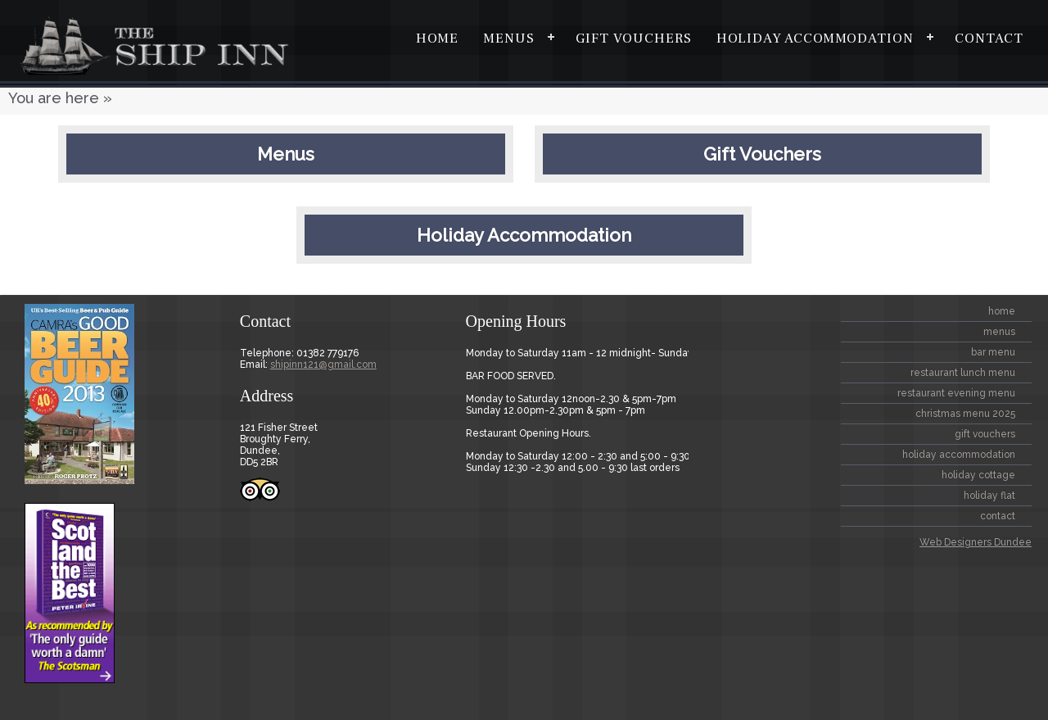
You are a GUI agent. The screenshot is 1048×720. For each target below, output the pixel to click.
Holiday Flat (989, 495)
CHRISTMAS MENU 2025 (965, 413)
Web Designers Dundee (975, 542)
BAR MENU (993, 352)
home (437, 38)
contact (989, 38)
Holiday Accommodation (815, 38)
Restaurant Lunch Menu (962, 372)
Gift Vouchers (634, 38)
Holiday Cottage (978, 475)
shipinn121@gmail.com (323, 364)
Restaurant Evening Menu (956, 393)
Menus (509, 38)
